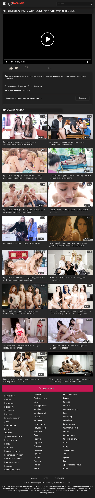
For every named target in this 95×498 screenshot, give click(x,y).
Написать (82, 98)
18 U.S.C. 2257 (59, 478)
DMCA (46, 478)
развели (26, 90)
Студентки (22, 86)
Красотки (38, 86)
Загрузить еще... (47, 388)
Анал (30, 86)
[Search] (91, 4)
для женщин (15, 90)
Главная (34, 478)
